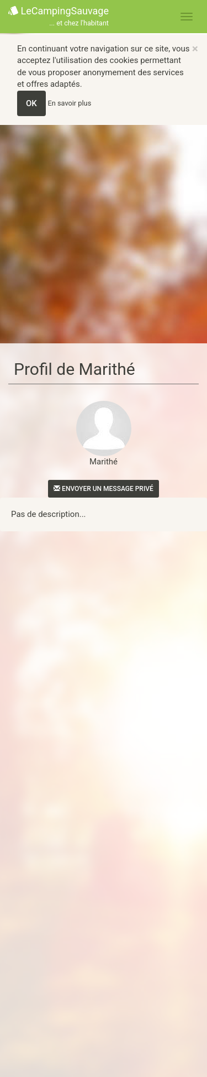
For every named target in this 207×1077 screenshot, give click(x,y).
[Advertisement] (103, 234)
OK (31, 103)
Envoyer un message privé (103, 489)
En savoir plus (70, 103)
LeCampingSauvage (58, 17)
